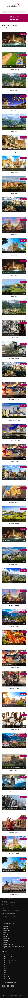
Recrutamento (7, 962)
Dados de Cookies (8, 974)
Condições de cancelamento (10, 968)
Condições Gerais (7, 966)
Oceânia (6, 940)
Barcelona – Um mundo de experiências (10, 251)
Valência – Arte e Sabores (8, 169)
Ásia (5, 932)
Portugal (6, 926)
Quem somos (7, 954)
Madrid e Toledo (6, 231)
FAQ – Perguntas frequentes (10, 956)
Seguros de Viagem (8, 964)
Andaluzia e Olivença (7, 189)
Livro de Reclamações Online (10, 978)
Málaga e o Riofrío (6, 643)
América (6, 934)
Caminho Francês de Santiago (8, 66)
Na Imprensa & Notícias (9, 958)
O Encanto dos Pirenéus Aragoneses (10, 86)
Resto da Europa (7, 930)
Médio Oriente (7, 938)
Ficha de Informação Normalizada (11, 970)
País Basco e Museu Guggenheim (9, 45)
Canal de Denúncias (8, 976)
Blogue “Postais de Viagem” (10, 960)
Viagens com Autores (8, 944)
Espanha (6, 928)
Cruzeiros (6, 942)
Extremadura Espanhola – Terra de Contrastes (12, 148)
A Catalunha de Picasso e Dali (9, 334)
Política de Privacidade (8, 972)
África (5, 936)
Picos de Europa (6, 128)
